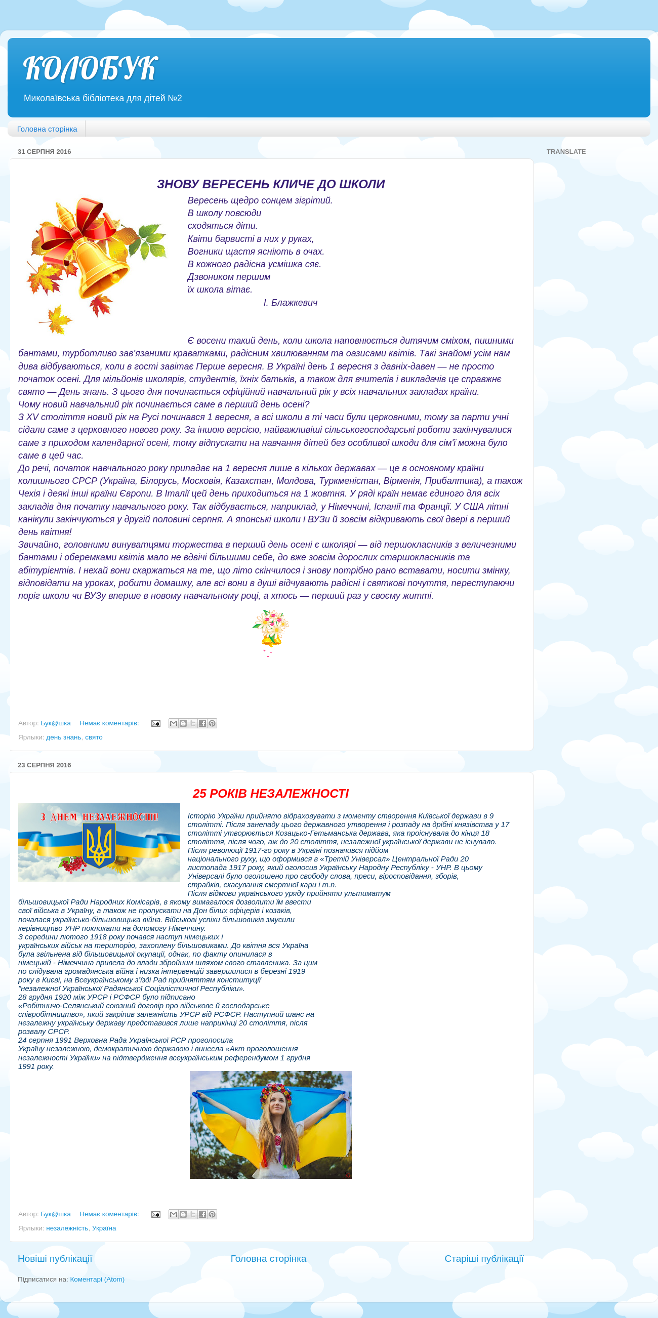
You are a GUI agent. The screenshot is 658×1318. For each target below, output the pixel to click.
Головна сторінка (47, 129)
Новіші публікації (55, 1258)
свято (94, 737)
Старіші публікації (484, 1258)
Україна (104, 1228)
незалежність (67, 1228)
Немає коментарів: (110, 723)
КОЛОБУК (90, 68)
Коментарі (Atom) (97, 1279)
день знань (63, 737)
